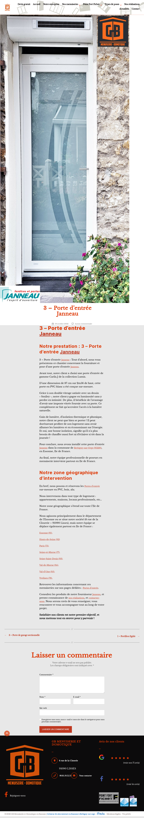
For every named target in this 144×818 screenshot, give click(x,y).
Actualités (124, 10)
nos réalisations (80, 599)
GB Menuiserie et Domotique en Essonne (28, 816)
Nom (42, 699)
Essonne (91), (47, 534)
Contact (136, 10)
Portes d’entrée (93, 487)
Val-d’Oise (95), (48, 573)
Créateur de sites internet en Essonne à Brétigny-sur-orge (71, 816)
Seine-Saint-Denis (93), (53, 560)
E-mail (77, 699)
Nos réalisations (132, 5)
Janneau (50, 335)
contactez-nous (48, 603)
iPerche (100, 815)
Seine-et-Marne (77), (51, 554)
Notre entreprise (51, 5)
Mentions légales (114, 816)
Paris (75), (45, 547)
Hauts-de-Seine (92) (51, 541)
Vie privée (126, 816)
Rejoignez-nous (16, 797)
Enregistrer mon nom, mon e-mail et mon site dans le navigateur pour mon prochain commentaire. (73, 722)
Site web (43, 710)
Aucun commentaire (84, 325)
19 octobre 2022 (61, 325)
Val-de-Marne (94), (50, 566)
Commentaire (46, 676)
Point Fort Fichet (91, 5)
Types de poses (112, 5)
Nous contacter (67, 786)
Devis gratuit (24, 5)
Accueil (36, 5)
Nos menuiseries (70, 5)
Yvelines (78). (47, 579)
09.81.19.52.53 (66, 777)
